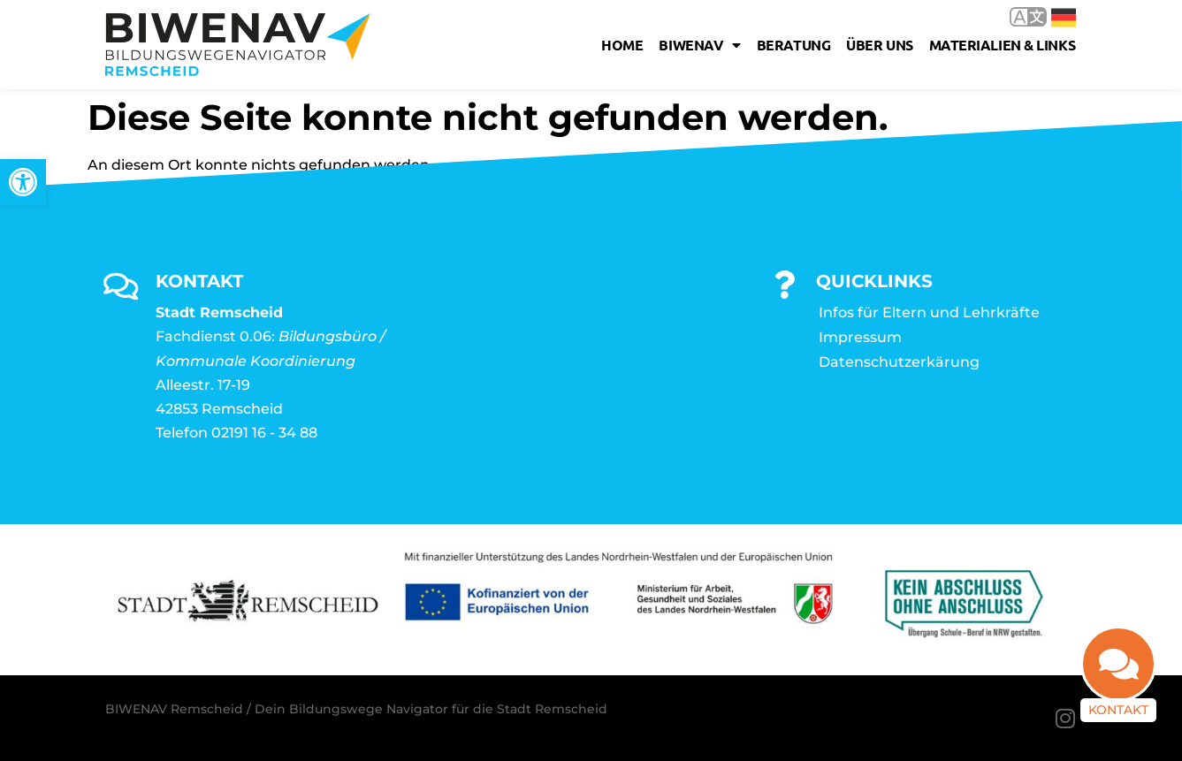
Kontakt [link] (1118, 710)
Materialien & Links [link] (1002, 44)
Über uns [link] (879, 44)
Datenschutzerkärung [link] (899, 362)
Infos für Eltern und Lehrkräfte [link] (929, 312)
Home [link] (622, 44)
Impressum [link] (860, 337)
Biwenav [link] (699, 45)
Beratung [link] (793, 44)
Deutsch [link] (1063, 17)
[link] (23, 182)
